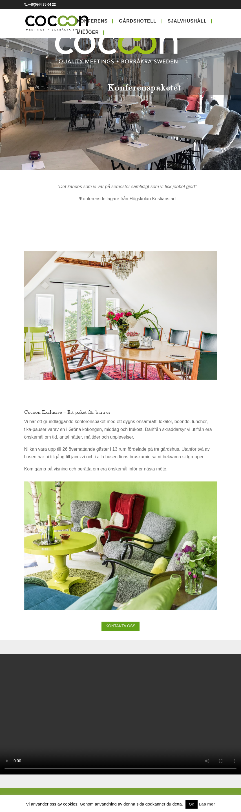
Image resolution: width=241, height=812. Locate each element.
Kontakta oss (120, 626)
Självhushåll (187, 21)
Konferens (92, 21)
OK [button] (191, 804)
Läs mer (207, 804)
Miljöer (88, 32)
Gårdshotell (137, 21)
